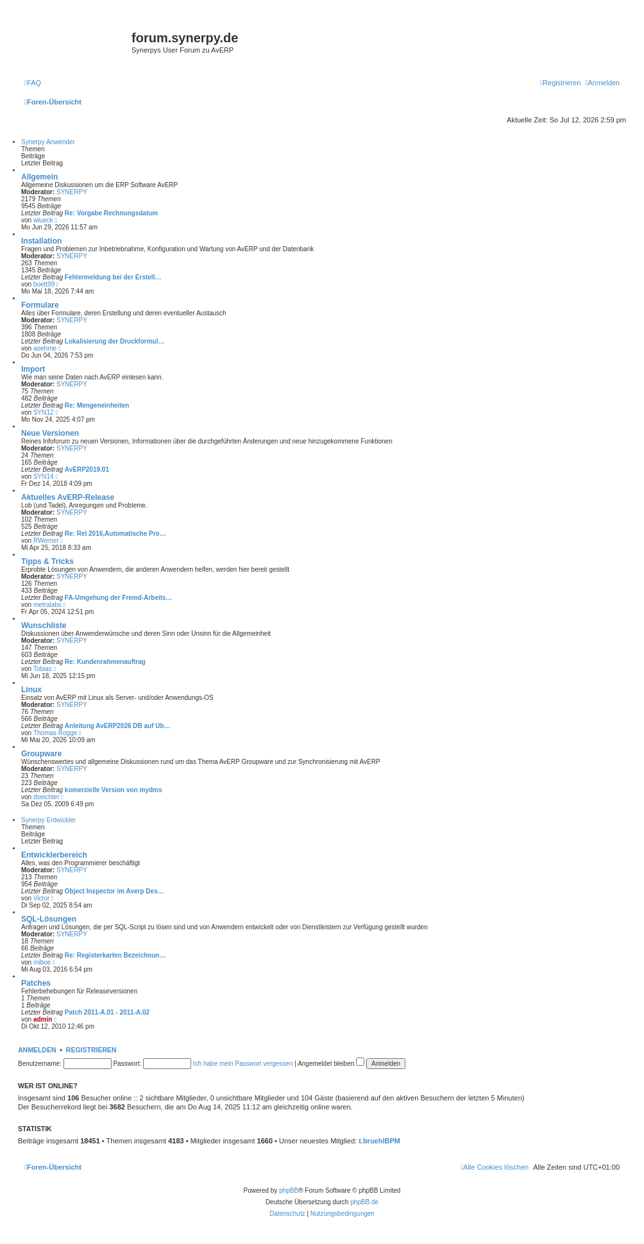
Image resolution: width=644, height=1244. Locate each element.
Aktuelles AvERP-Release (67, 497)
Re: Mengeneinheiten (97, 405)
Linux (31, 689)
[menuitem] (32, 82)
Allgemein (39, 176)
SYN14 (43, 476)
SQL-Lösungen (48, 919)
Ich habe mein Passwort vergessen (243, 1063)
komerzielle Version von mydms (113, 789)
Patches (36, 983)
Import (33, 369)
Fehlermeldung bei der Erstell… (113, 277)
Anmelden (37, 1050)
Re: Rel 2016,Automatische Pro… (115, 533)
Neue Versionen (50, 433)
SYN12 (43, 412)
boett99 (44, 284)
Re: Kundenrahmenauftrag (105, 661)
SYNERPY (71, 191)
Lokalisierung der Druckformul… (115, 341)
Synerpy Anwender (48, 141)
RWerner (46, 540)
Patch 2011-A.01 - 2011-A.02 (107, 1012)
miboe (42, 962)
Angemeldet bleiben (331, 1063)
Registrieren (91, 1050)
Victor (41, 898)
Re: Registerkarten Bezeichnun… (115, 955)
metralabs (47, 604)
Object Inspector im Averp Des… (114, 891)
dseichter (46, 796)
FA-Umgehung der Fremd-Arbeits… (119, 597)
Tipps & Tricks (47, 561)
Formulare (40, 305)
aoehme (44, 348)
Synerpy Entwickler (48, 820)
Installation (41, 240)
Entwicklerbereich (54, 854)
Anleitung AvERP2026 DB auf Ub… (118, 725)
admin (42, 1019)
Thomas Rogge (55, 732)
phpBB (288, 1190)
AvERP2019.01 (87, 469)
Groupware (41, 753)
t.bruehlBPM (379, 1141)
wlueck (43, 220)
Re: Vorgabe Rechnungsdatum (111, 213)
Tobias (42, 668)
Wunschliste (43, 625)
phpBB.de (364, 1202)
